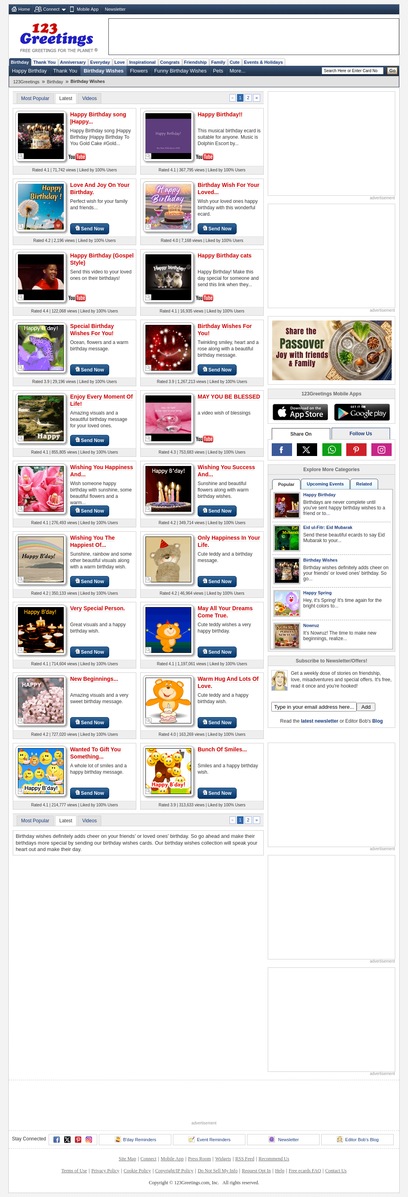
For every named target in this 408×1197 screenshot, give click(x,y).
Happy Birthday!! (220, 114)
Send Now (89, 229)
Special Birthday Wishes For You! (92, 329)
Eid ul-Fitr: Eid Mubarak (327, 527)
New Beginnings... (94, 679)
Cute (234, 62)
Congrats (170, 62)
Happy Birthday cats (224, 255)
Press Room (199, 1159)
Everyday (100, 62)
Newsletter (115, 9)
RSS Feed (244, 1159)
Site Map (127, 1159)
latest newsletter (319, 721)
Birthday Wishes (104, 71)
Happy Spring (317, 592)
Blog (377, 721)
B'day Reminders (135, 1139)
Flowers (139, 71)
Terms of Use (74, 1170)
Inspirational (142, 62)
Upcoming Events (325, 484)
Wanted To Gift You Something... (95, 753)
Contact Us (336, 1170)
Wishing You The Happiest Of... (92, 541)
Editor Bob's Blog (358, 1139)
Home (24, 9)
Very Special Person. (97, 608)
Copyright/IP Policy (174, 1170)
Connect (51, 9)
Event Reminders (209, 1139)
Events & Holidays (263, 62)
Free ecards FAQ (304, 1170)
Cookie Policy (137, 1170)
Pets (218, 71)
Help (279, 1170)
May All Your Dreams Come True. (225, 612)
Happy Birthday (29, 71)
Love (119, 62)
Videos (89, 98)
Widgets (223, 1159)
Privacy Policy (105, 1170)
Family (218, 62)
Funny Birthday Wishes (180, 71)
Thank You (44, 62)
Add (366, 707)
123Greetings (26, 81)
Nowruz (311, 625)
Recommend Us (274, 1159)
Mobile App (87, 9)
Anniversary (73, 62)
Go (392, 70)
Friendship (195, 62)
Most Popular (35, 98)
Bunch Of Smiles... (222, 749)
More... (237, 71)
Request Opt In (256, 1170)
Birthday (20, 62)
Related (364, 484)
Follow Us (360, 433)
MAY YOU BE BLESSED (229, 396)
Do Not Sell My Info (217, 1170)
